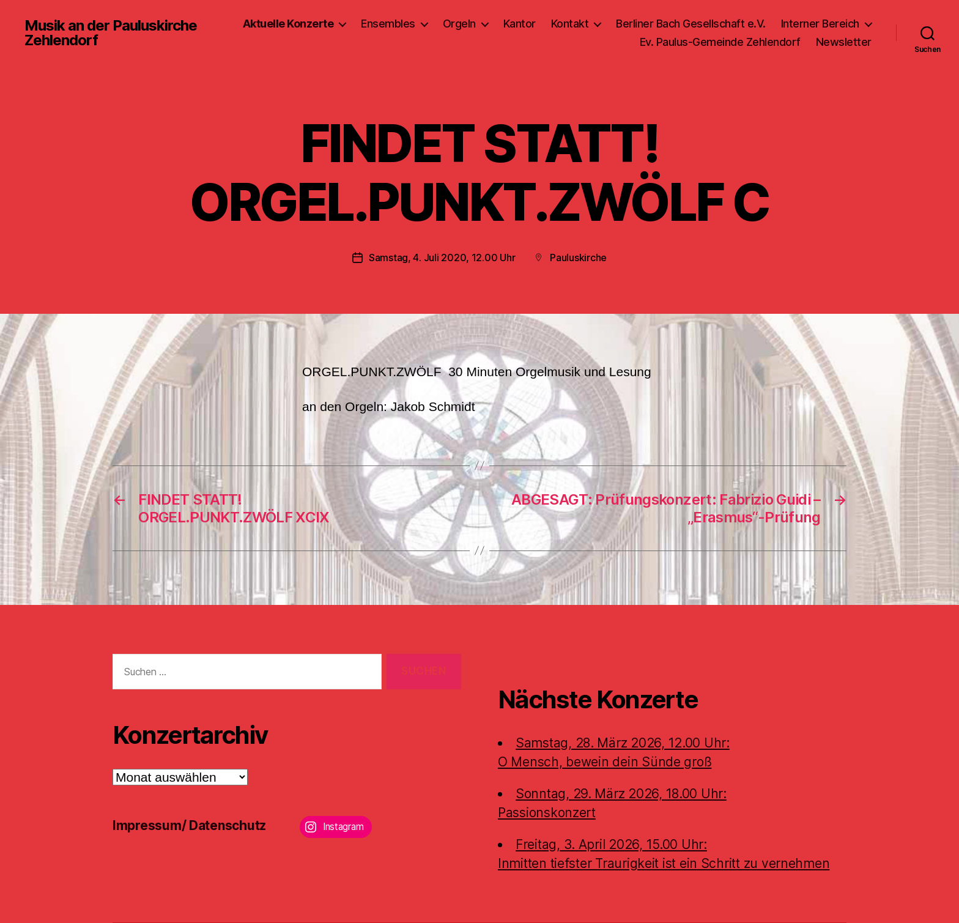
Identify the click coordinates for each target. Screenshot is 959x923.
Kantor (519, 23)
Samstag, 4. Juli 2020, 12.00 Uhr (442, 257)
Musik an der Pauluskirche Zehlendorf (110, 33)
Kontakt (570, 23)
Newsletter (844, 41)
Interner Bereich (820, 23)
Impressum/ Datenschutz (189, 825)
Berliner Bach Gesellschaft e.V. (691, 23)
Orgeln (459, 23)
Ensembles (388, 23)
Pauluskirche (578, 257)
